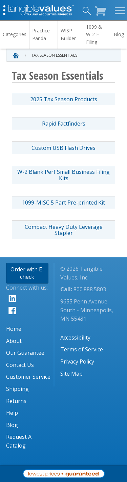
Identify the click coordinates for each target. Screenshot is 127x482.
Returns (16, 401)
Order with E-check (27, 273)
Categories (14, 34)
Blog (119, 34)
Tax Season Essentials (54, 55)
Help (12, 413)
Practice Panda (41, 34)
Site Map (71, 373)
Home (13, 328)
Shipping (17, 389)
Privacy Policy (77, 361)
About (14, 341)
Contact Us (20, 365)
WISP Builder (68, 34)
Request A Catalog (18, 441)
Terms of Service (81, 349)
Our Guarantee (25, 352)
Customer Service (28, 376)
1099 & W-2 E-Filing (94, 34)
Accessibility (75, 337)
